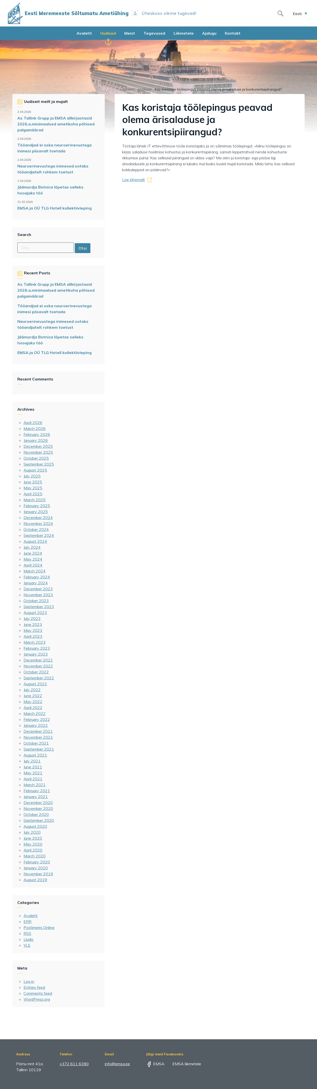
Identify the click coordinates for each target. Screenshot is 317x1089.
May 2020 (33, 844)
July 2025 (32, 475)
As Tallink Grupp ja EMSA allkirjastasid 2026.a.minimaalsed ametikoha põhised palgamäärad (56, 124)
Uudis (28, 939)
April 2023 (33, 636)
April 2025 (33, 493)
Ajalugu (209, 33)
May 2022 (33, 701)
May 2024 (33, 559)
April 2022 (33, 707)
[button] (300, 13)
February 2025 (37, 505)
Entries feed (34, 987)
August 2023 (35, 612)
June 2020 (33, 838)
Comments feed (38, 993)
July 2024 (32, 547)
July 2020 (32, 832)
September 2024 (39, 535)
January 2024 (36, 582)
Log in (29, 981)
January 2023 (36, 654)
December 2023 (38, 588)
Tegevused (154, 33)
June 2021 (33, 766)
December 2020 (38, 802)
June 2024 (33, 553)
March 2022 (35, 713)
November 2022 (38, 665)
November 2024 (38, 523)
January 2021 (36, 796)
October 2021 (36, 743)
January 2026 (36, 440)
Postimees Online (39, 927)
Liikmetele (184, 33)
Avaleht (84, 33)
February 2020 (37, 861)
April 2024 (33, 565)
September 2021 (39, 749)
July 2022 (32, 689)
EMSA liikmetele (183, 1063)
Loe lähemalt (133, 179)
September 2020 (39, 820)
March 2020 (35, 855)
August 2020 (35, 826)
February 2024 (37, 576)
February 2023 (37, 648)
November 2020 (38, 808)
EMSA (155, 1063)
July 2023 (32, 618)
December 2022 (38, 660)
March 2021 (35, 784)
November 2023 (38, 594)
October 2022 (36, 671)
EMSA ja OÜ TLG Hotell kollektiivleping (54, 208)
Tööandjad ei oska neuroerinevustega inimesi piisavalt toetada (54, 147)
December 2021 (38, 731)
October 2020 (36, 814)
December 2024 (38, 517)
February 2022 (37, 719)
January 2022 (36, 725)
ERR (27, 921)
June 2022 (33, 695)
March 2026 (35, 428)
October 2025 (36, 458)
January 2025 (36, 511)
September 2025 (39, 464)
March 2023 (35, 642)
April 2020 (33, 850)
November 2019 (38, 873)
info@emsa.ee (117, 1063)
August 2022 (35, 683)
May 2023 (33, 630)
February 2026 (37, 434)
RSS (27, 933)
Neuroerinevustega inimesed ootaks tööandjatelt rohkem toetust (52, 169)
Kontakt (232, 33)
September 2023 (39, 606)
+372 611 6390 (74, 1063)
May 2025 (33, 487)
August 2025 (35, 470)
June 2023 (33, 624)
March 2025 (35, 499)
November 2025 (38, 452)
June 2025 (33, 481)
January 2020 (36, 867)
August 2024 (35, 541)
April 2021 (33, 778)
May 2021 (33, 772)
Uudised (108, 33)
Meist (129, 33)
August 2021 (35, 755)
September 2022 (39, 677)
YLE (27, 945)
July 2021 (32, 760)
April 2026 (33, 422)
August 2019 (35, 879)
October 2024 (36, 529)
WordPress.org (37, 999)
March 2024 (35, 570)
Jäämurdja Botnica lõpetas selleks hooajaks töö (50, 190)
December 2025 (38, 446)
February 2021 (37, 790)
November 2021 (38, 737)
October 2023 (36, 600)
